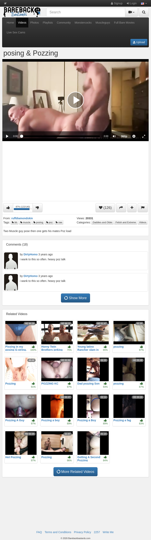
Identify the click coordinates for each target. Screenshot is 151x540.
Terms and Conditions (58, 532)
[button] (144, 3)
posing (38, 222)
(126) (105, 208)
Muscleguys (103, 22)
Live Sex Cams (16, 32)
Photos (34, 22)
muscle (25, 222)
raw (59, 222)
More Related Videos (75, 472)
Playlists (48, 22)
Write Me (108, 532)
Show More (75, 298)
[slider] (61, 136)
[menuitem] (124, 136)
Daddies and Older (102, 222)
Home (10, 22)
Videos (22, 22)
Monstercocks (83, 22)
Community (64, 22)
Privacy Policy (82, 532)
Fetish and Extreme (125, 222)
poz (49, 222)
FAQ (39, 532)
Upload (139, 42)
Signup (116, 3)
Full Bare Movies (124, 22)
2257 (97, 532)
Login (132, 3)
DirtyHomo (31, 254)
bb (14, 222)
